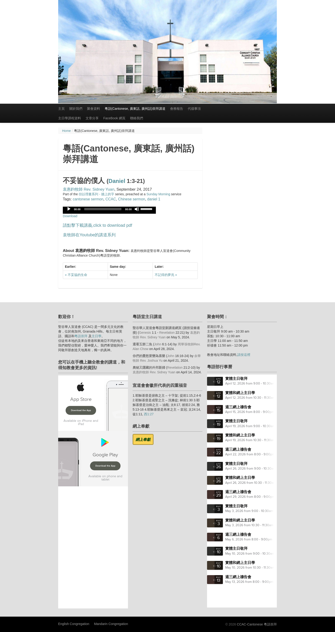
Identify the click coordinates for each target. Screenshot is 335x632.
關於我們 (75, 108)
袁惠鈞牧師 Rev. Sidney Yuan (88, 189)
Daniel (116, 181)
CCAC (110, 199)
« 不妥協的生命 (76, 275)
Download (70, 216)
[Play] (69, 209)
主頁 (61, 108)
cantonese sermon (88, 199)
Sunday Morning (158, 194)
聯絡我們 (136, 118)
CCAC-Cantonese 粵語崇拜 (257, 624)
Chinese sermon (131, 199)
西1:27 (149, 414)
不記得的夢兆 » (166, 275)
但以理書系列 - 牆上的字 (96, 194)
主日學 (96, 336)
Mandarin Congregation (111, 624)
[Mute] (136, 209)
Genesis (145, 332)
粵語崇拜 (80, 336)
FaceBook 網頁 (114, 118)
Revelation (166, 332)
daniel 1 (153, 199)
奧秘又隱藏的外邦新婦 (149, 367)
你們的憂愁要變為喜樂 (149, 356)
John (157, 344)
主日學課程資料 (69, 118)
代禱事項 (194, 108)
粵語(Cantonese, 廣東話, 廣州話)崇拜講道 (135, 108)
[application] (109, 210)
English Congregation (73, 624)
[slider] (102, 209)
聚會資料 (93, 108)
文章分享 (92, 118)
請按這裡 (243, 355)
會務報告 (176, 108)
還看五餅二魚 (142, 344)
